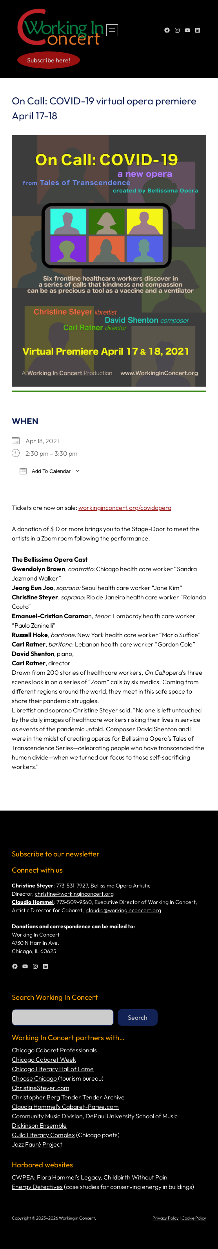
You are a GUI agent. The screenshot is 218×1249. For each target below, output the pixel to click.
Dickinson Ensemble (39, 1125)
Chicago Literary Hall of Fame (53, 1069)
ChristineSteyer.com (40, 1088)
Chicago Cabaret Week (44, 1059)
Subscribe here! (48, 60)
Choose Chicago (35, 1078)
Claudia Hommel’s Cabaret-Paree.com (65, 1106)
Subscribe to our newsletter (56, 853)
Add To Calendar (45, 470)
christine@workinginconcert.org (74, 893)
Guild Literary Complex (43, 1135)
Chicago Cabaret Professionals (54, 1050)
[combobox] (63, 1017)
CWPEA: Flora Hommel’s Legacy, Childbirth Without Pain (89, 1177)
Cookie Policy (194, 1218)
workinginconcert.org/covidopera (124, 507)
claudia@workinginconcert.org (123, 910)
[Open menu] (112, 30)
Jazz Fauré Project (37, 1144)
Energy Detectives (37, 1187)
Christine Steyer (32, 885)
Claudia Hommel (33, 902)
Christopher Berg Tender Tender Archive (68, 1097)
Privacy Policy (166, 1218)
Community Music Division (47, 1116)
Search (137, 1017)
